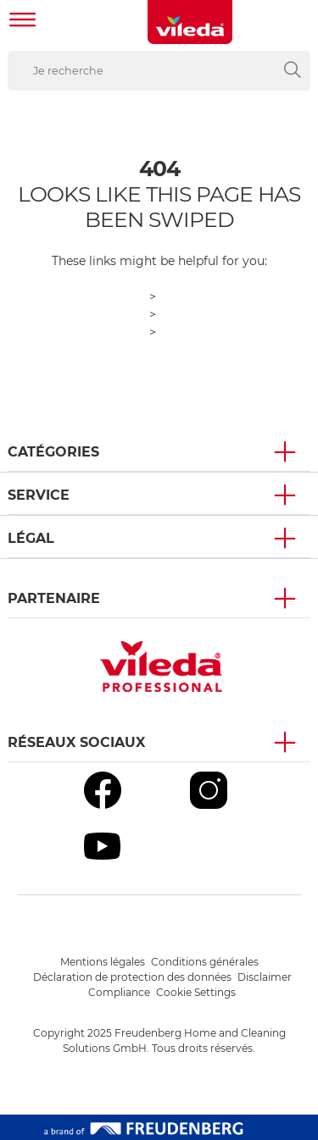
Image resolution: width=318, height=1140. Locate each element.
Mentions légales (102, 961)
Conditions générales (205, 961)
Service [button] (39, 495)
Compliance (119, 992)
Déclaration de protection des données (132, 977)
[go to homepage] (190, 22)
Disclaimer (264, 977)
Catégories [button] (53, 452)
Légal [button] (31, 538)
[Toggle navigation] (23, 21)
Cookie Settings (196, 992)
